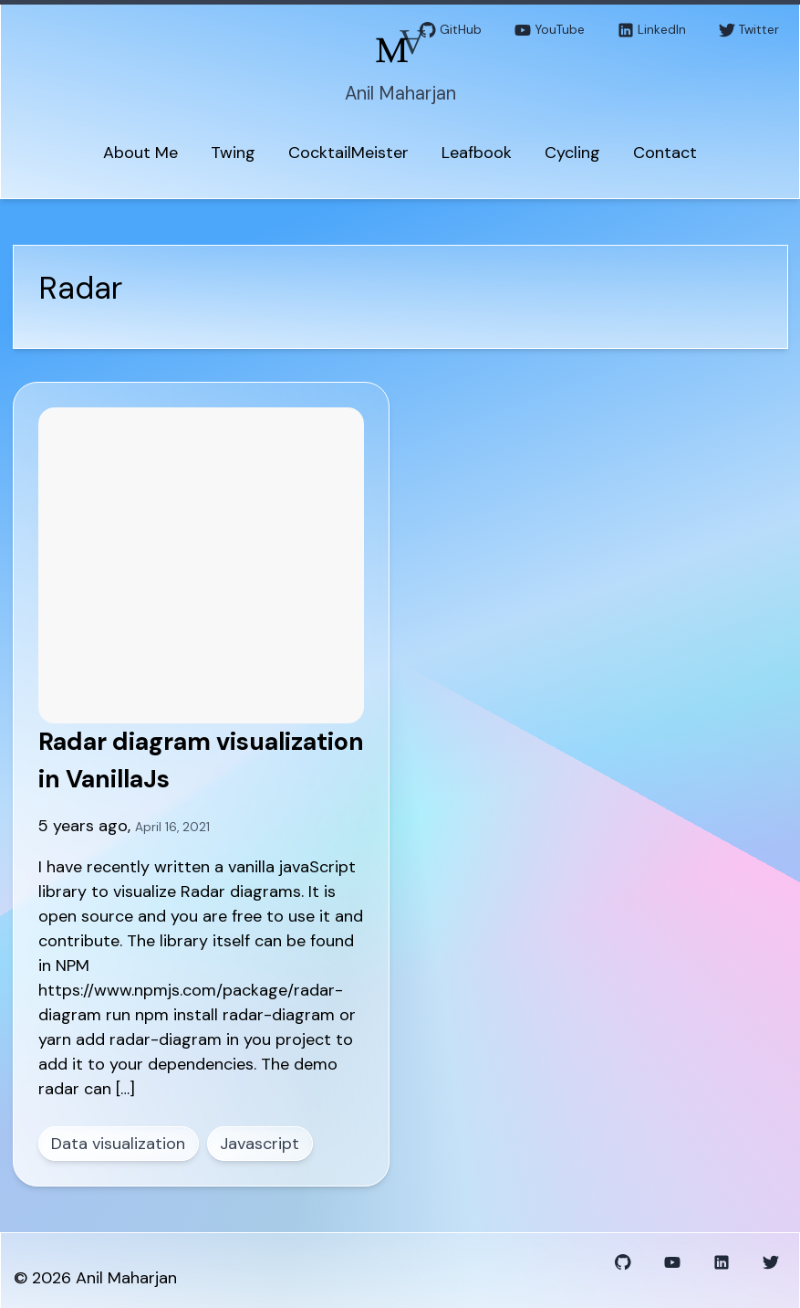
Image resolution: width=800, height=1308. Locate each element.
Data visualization (118, 1144)
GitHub (451, 30)
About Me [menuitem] (140, 153)
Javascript (259, 1144)
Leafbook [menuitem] (477, 153)
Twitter (749, 30)
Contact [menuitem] (665, 153)
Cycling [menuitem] (572, 153)
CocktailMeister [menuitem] (348, 153)
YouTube (549, 30)
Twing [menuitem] (233, 153)
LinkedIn (652, 30)
